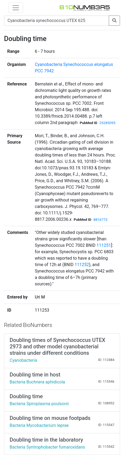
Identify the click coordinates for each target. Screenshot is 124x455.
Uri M (40, 297)
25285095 (107, 123)
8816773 (100, 220)
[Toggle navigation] (15, 7)
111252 (82, 264)
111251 (103, 245)
